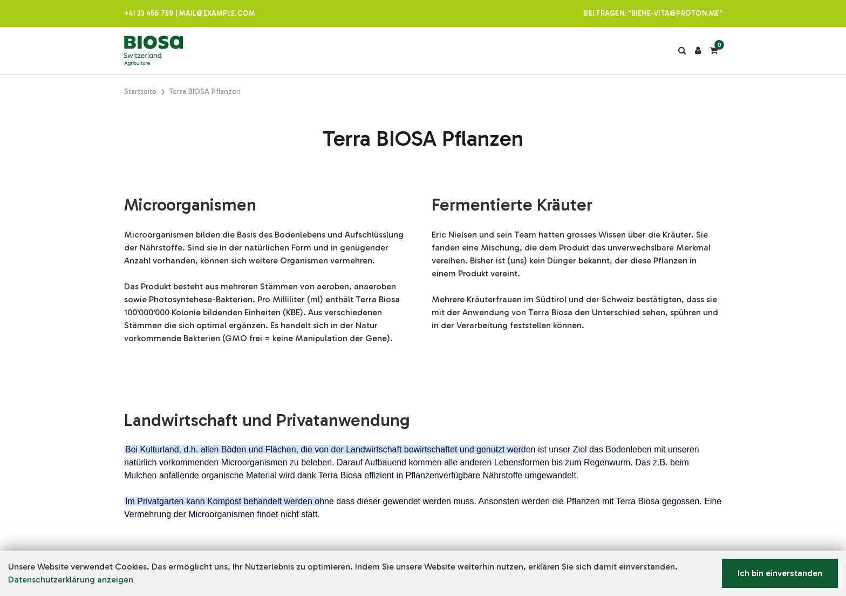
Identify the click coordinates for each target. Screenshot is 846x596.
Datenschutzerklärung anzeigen (70, 579)
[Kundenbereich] (698, 51)
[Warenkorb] (713, 51)
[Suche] (682, 51)
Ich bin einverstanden (780, 573)
